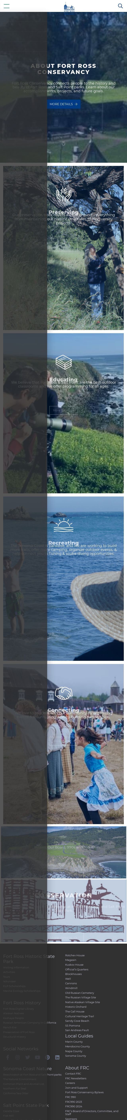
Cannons (71, 983)
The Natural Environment (19, 1079)
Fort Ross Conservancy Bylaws (84, 1092)
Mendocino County (77, 1046)
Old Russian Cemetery (79, 992)
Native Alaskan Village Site (82, 1002)
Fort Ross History (22, 1002)
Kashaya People (13, 1018)
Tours (6, 976)
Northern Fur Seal (14, 1088)
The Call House (74, 1011)
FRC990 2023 (73, 1101)
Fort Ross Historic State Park (29, 959)
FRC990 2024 (73, 1106)
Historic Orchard (75, 1006)
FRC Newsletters (75, 1078)
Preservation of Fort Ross (19, 1032)
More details (63, 106)
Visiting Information (16, 967)
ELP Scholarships (14, 986)
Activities (9, 972)
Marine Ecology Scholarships (21, 990)
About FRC (77, 1068)
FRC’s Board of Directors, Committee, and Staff (91, 1112)
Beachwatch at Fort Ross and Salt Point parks (32, 1074)
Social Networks (20, 1049)
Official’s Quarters (76, 969)
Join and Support (76, 1087)
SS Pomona (72, 1025)
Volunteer (9, 981)
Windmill (71, 988)
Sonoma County (75, 1055)
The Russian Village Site (80, 997)
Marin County (74, 1041)
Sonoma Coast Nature (27, 1068)
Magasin (70, 959)
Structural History (14, 1036)
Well (68, 978)
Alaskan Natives (13, 1013)
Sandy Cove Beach (77, 1020)
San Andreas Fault (77, 1030)
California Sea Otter (15, 1093)
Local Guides (79, 1036)
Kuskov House (74, 964)
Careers (70, 1082)
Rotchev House (75, 955)
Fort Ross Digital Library (18, 1008)
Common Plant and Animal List (23, 1083)
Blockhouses (73, 974)
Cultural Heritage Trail (79, 1016)
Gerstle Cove (11, 1111)
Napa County (73, 1051)
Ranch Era (9, 1027)
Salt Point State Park (26, 1105)
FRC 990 (70, 1097)
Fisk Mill (8, 1115)
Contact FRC (73, 1073)
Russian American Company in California (29, 1022)
